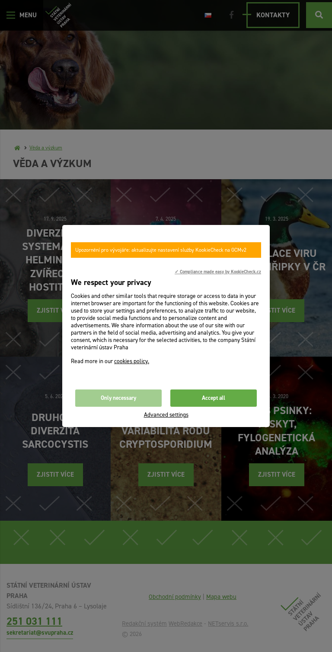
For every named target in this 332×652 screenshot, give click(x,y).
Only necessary (118, 398)
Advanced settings (166, 414)
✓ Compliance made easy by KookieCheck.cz (218, 272)
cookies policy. (131, 361)
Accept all (213, 398)
